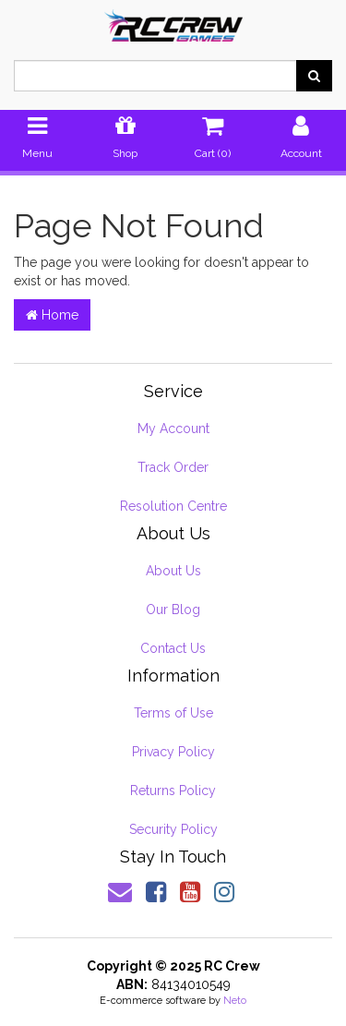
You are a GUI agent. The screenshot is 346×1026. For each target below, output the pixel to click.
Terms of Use (173, 713)
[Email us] (120, 892)
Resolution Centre (173, 506)
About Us (173, 570)
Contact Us (173, 648)
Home (52, 315)
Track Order (173, 467)
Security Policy (173, 829)
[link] (156, 892)
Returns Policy (173, 790)
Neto (234, 1001)
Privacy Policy (173, 751)
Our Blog (173, 609)
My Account (173, 428)
